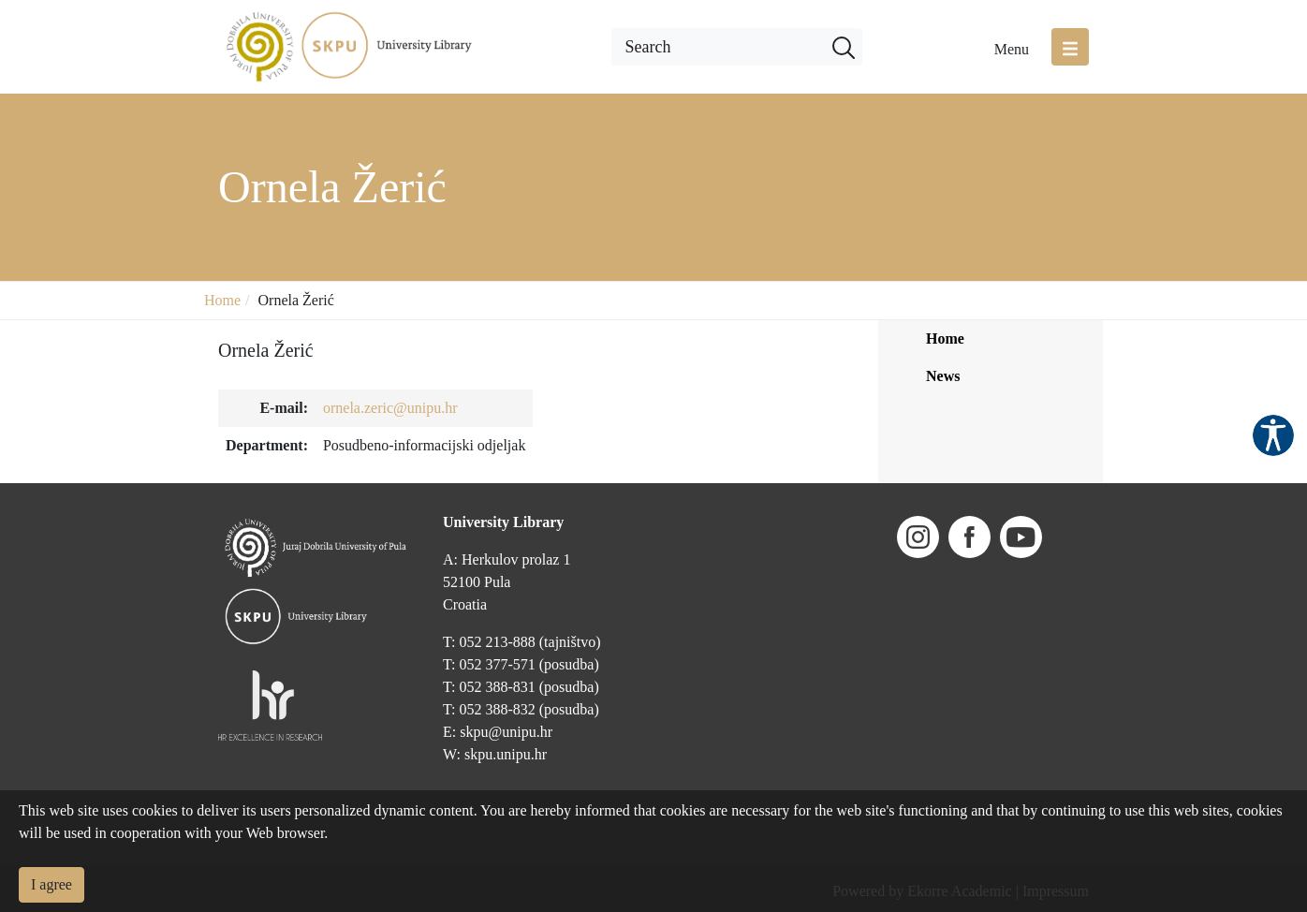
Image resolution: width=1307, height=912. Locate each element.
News (943, 376)
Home (222, 300)
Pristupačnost (1273, 435)
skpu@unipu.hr (506, 732)
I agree (51, 884)
